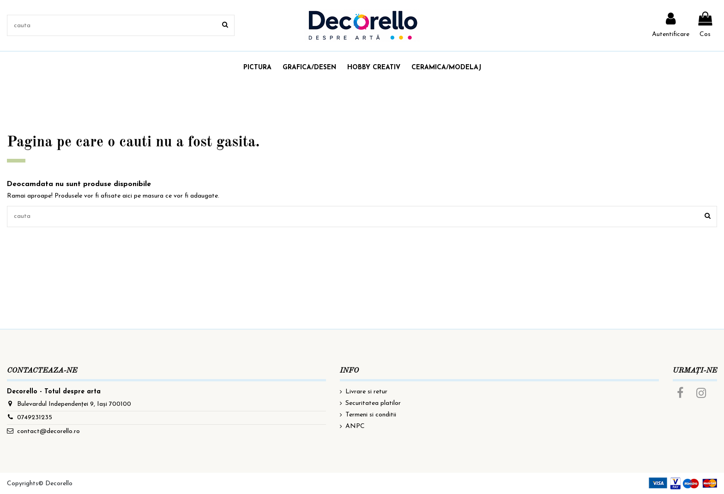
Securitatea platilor (373, 403)
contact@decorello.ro (48, 431)
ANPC (355, 426)
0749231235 (34, 417)
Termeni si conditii (370, 414)
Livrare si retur (366, 391)
